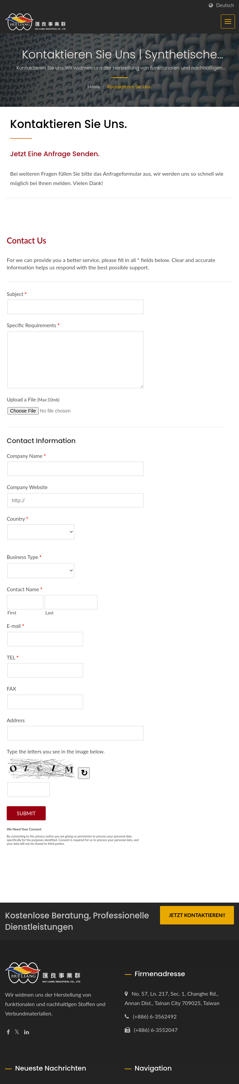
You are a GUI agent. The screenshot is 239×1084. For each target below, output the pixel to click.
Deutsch (225, 5)
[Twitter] (16, 1032)
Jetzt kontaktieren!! (197, 915)
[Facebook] (8, 1032)
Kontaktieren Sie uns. (129, 86)
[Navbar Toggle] (228, 21)
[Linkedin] (26, 1032)
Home (93, 86)
